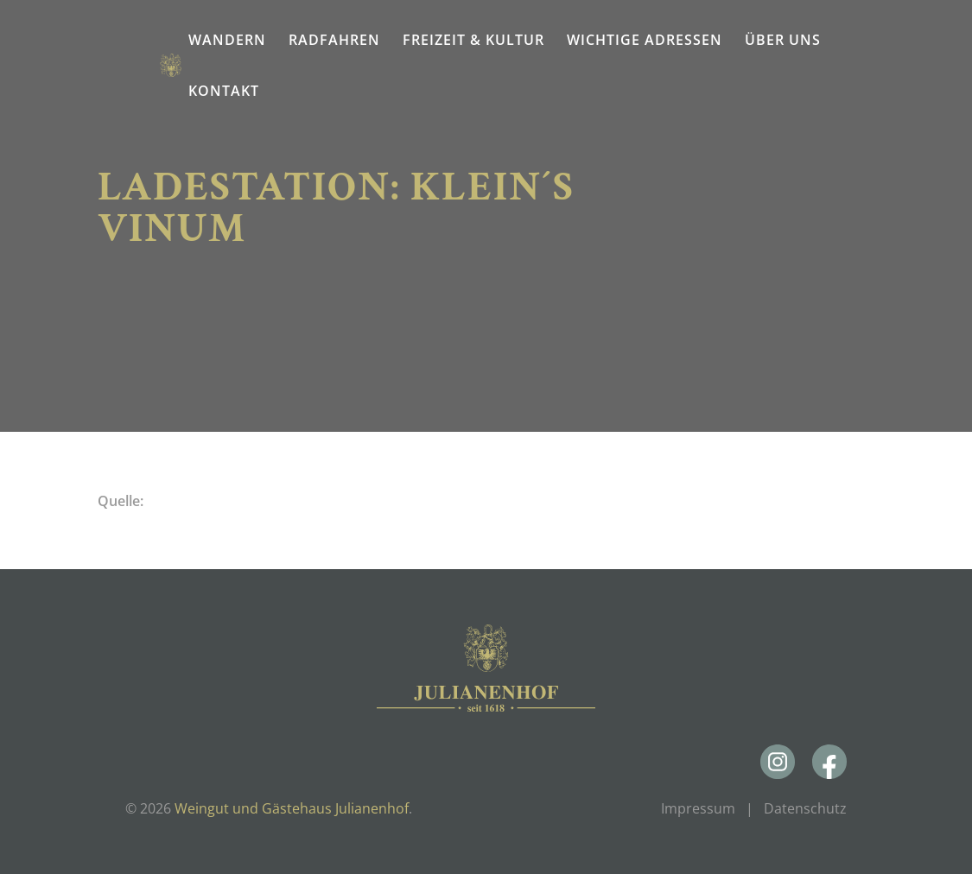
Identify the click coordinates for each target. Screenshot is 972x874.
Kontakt (223, 90)
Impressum (698, 808)
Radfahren (334, 39)
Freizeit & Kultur (473, 39)
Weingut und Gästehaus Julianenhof (292, 808)
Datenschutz (805, 808)
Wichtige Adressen (644, 39)
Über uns (783, 39)
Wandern (227, 39)
